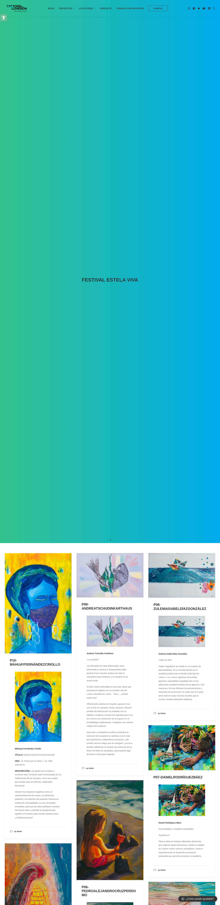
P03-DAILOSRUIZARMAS (173, 673)
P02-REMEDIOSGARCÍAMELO (106, 695)
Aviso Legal (112, 886)
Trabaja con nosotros (130, 8)
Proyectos (67, 8)
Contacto (106, 8)
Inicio (51, 8)
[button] (3, 17)
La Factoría (87, 8)
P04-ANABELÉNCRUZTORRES (178, 453)
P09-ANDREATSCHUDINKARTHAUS (107, 128)
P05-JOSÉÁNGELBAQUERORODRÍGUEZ (38, 476)
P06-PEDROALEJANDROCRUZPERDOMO (109, 412)
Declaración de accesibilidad (155, 886)
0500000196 (94, 886)
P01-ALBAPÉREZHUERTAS (32, 677)
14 (120, 855)
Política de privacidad (129, 886)
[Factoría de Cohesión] (16, 8)
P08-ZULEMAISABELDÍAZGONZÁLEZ (179, 128)
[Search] (213, 8)
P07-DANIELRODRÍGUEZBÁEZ (177, 298)
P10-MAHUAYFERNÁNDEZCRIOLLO (35, 184)
